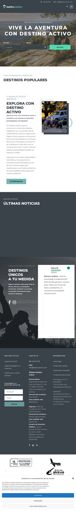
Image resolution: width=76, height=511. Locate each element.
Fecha (29, 43)
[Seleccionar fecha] (37, 47)
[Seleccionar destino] (14, 47)
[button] (73, 478)
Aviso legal (57, 361)
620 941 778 (47, 2)
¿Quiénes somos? (11, 361)
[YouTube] (34, 445)
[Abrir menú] (71, 6)
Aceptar (38, 495)
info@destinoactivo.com (65, 2)
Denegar (38, 501)
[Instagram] (14, 302)
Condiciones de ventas (61, 375)
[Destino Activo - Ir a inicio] (13, 7)
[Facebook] (9, 302)
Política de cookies (60, 366)
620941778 (36, 361)
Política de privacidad (61, 370)
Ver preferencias (38, 506)
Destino (6, 43)
